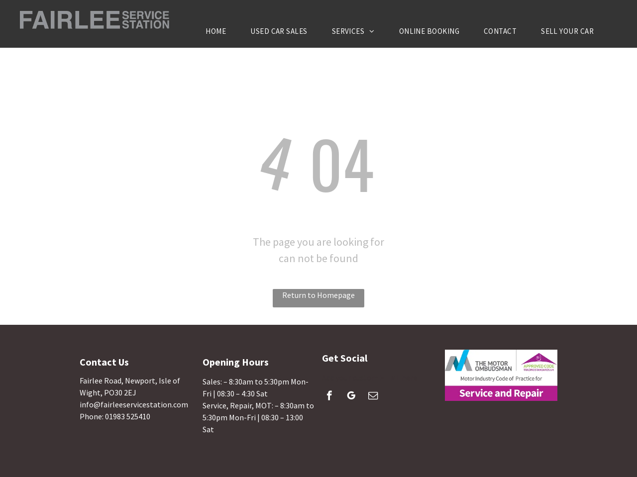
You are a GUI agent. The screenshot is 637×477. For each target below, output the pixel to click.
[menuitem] (219, 31)
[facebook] (329, 396)
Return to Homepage (318, 295)
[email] (373, 396)
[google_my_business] (351, 396)
